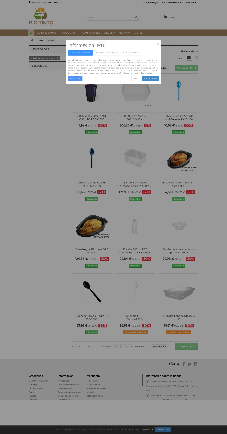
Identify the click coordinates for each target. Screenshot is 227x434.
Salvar (136, 78)
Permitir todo (150, 78)
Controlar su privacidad (80, 52)
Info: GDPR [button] (75, 78)
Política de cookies (130, 52)
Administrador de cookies (106, 52)
